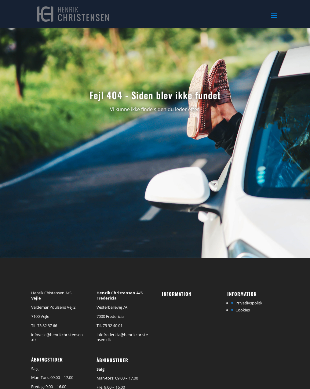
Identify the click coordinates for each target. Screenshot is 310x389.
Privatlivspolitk (248, 303)
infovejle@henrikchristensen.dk (57, 337)
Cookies (242, 310)
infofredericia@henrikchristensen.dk (122, 337)
